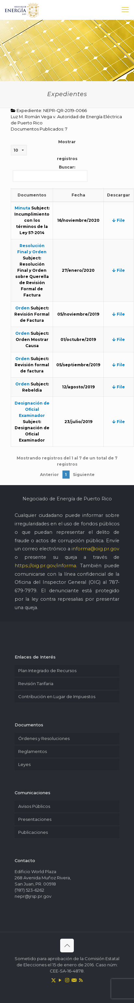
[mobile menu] (125, 9)
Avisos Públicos (34, 806)
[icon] (74, 980)
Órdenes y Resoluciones (44, 738)
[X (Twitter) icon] (53, 980)
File (118, 220)
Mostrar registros (44, 150)
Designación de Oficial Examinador (32, 409)
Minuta (22, 208)
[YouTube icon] (60, 980)
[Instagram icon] (67, 980)
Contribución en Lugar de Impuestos (56, 696)
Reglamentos (32, 751)
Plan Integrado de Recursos (47, 670)
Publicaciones (33, 832)
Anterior (49, 474)
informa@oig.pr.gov (95, 549)
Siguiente (84, 474)
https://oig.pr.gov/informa (45, 566)
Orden (22, 308)
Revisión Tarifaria (35, 683)
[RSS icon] (80, 980)
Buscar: (50, 173)
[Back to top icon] (67, 945)
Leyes (24, 764)
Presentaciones (34, 819)
